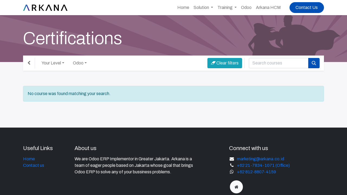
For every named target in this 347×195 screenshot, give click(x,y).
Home (29, 159)
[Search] (314, 63)
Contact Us (306, 7)
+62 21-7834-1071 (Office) (263, 165)
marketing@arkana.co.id (260, 159)
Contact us (33, 165)
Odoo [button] (78, 63)
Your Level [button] (51, 63)
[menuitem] (183, 7)
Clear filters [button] (225, 63)
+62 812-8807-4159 (256, 172)
